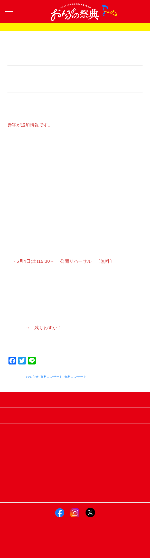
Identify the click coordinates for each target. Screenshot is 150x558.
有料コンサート (51, 377)
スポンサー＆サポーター (75, 447)
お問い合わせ (75, 478)
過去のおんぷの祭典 (75, 415)
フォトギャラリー (75, 431)
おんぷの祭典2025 (75, 27)
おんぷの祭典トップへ (75, 494)
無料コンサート (75, 377)
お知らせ (32, 377)
